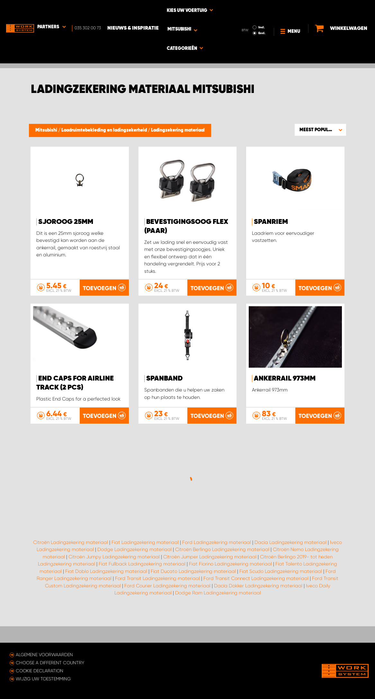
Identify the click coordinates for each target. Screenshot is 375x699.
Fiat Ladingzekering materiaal (145, 571)
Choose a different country (50, 662)
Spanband (164, 378)
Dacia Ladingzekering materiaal (290, 571)
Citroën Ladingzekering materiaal (70, 571)
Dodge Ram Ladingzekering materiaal (218, 622)
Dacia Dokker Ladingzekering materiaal (258, 615)
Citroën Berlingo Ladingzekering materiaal (222, 579)
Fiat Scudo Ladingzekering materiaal (280, 600)
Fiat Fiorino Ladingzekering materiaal (230, 593)
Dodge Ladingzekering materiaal (134, 579)
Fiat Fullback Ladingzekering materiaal (142, 593)
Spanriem (271, 221)
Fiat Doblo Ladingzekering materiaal (106, 600)
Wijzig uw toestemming (43, 678)
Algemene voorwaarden (44, 654)
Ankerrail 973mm (285, 378)
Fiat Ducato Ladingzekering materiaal (193, 600)
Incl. (261, 9)
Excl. (261, 14)
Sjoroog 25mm (65, 221)
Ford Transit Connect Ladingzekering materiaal (255, 608)
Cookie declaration (39, 670)
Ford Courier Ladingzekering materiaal (167, 615)
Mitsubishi (46, 130)
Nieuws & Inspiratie (133, 10)
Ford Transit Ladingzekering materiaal (157, 608)
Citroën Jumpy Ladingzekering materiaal (114, 586)
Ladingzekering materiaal (178, 130)
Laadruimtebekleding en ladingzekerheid (104, 130)
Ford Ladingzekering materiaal (216, 571)
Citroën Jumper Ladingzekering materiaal (209, 586)
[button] (320, 129)
